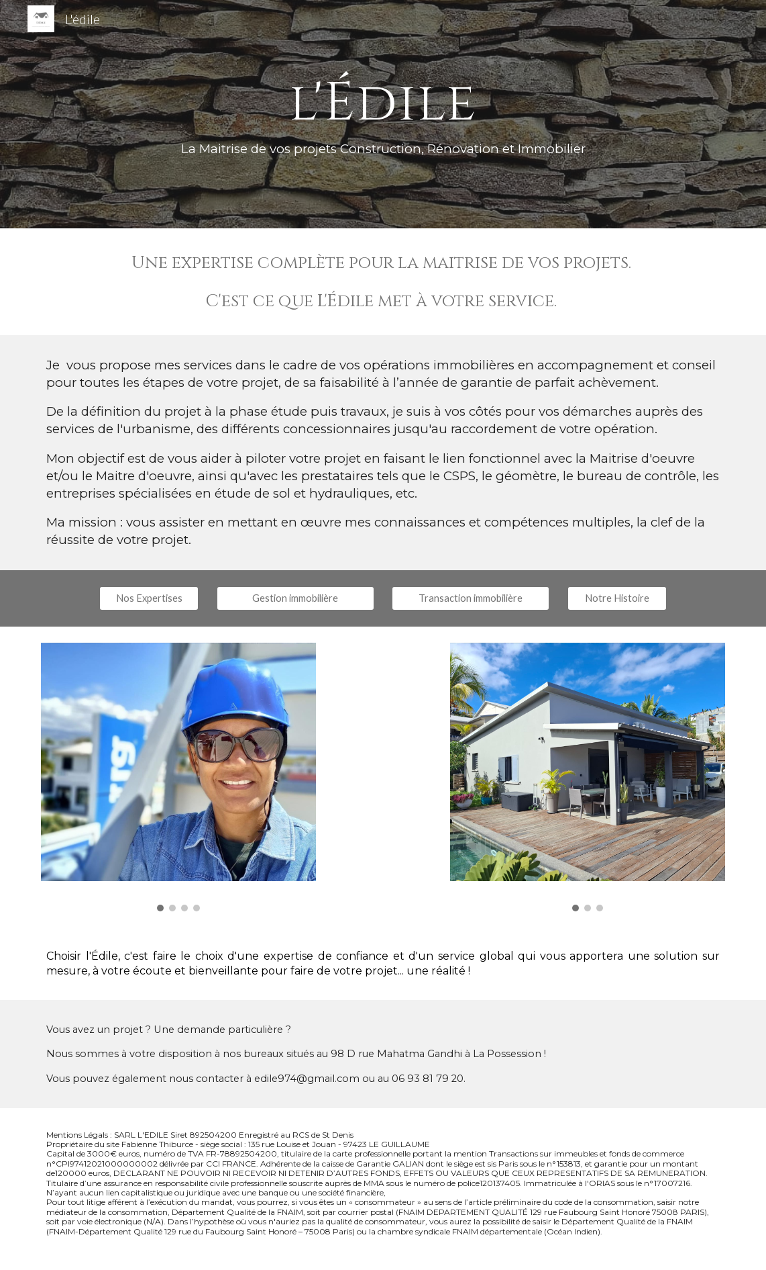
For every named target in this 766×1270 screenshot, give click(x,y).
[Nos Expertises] (149, 598)
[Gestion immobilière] (295, 598)
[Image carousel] (178, 777)
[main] (383, 114)
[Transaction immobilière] (470, 598)
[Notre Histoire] (617, 598)
